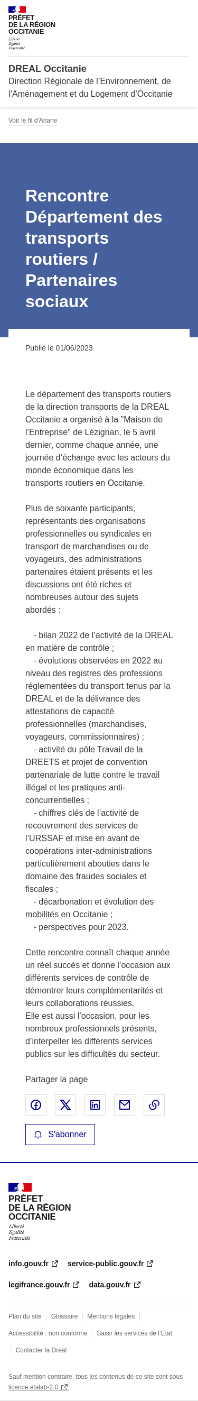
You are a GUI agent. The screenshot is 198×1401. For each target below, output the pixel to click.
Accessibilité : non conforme (47, 1333)
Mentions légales (111, 1316)
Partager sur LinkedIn (95, 1105)
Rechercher (162, 12)
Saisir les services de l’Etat (134, 1333)
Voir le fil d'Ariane (32, 120)
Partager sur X (65, 1105)
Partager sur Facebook (35, 1105)
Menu (183, 12)
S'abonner (60, 1134)
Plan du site (25, 1316)
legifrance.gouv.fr (39, 1284)
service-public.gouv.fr (106, 1263)
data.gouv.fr (109, 1284)
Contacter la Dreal (41, 1350)
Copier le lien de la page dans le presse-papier (154, 1105)
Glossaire (64, 1316)
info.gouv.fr (28, 1263)
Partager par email (124, 1105)
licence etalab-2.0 (33, 1387)
